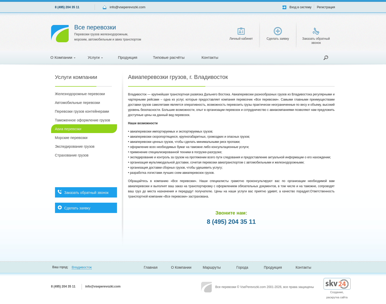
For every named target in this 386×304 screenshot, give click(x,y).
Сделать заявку (278, 33)
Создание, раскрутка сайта (337, 290)
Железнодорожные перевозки (80, 94)
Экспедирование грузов (74, 146)
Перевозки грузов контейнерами (82, 111)
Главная (150, 267)
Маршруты (212, 267)
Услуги (95, 57)
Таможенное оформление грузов (82, 120)
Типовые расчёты (168, 57)
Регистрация (326, 7)
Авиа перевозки (68, 129)
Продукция (127, 57)
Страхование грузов (72, 155)
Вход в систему (300, 7)
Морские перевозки (71, 138)
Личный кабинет (241, 34)
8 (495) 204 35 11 (67, 7)
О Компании (62, 57)
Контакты (209, 57)
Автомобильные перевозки (77, 103)
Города (242, 267)
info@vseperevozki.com (127, 7)
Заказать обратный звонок (316, 36)
